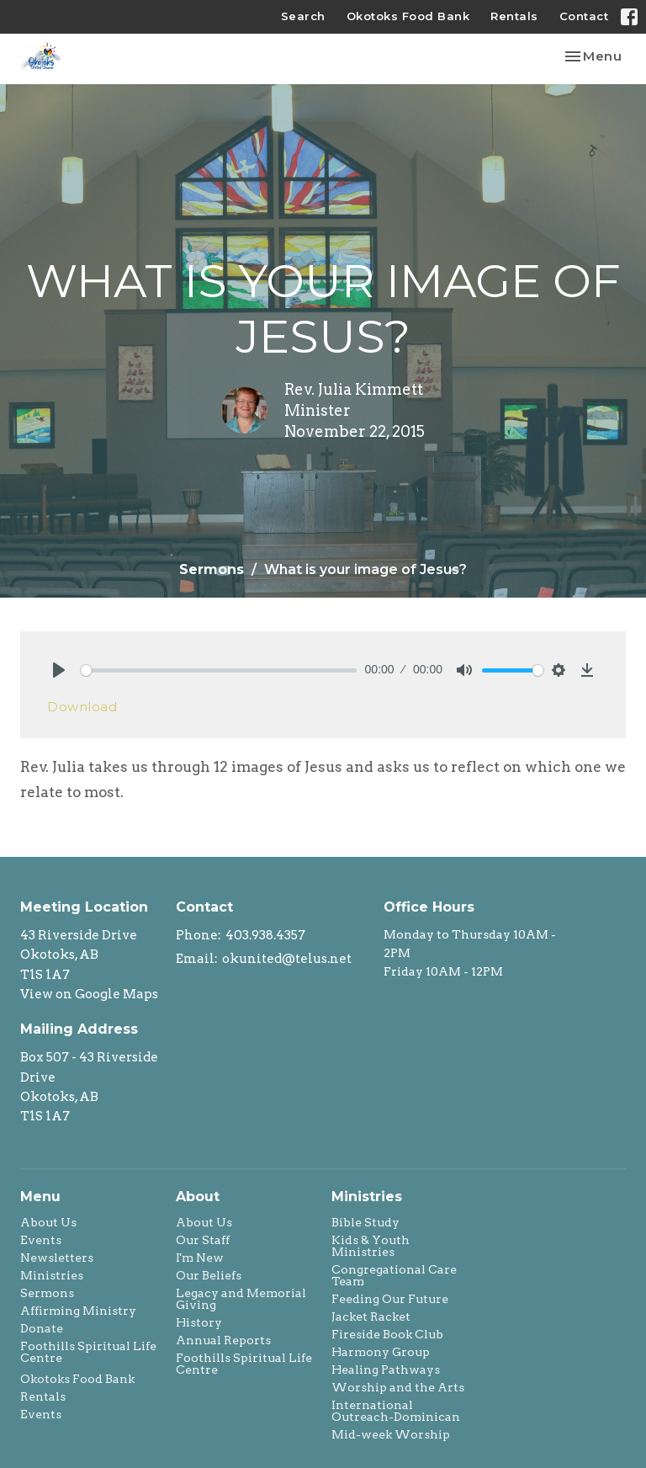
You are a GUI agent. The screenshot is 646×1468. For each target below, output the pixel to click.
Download (82, 707)
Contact (584, 16)
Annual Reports (223, 1340)
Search (303, 16)
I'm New (200, 1257)
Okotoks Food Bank (408, 16)
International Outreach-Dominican (395, 1410)
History (199, 1322)
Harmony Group (380, 1352)
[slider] (219, 670)
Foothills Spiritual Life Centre (88, 1351)
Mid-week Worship (390, 1434)
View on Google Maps (89, 994)
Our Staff (203, 1240)
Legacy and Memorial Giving (241, 1298)
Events (40, 1240)
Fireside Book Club (387, 1334)
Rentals (514, 16)
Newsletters (56, 1257)
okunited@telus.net (287, 958)
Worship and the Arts (397, 1387)
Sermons (211, 569)
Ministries (51, 1275)
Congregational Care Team (394, 1275)
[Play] (58, 670)
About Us (48, 1222)
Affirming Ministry (78, 1310)
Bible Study (365, 1222)
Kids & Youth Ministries (370, 1245)
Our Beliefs (208, 1275)
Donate (41, 1328)
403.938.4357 (265, 935)
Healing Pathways (385, 1369)
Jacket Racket (370, 1316)
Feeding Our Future (389, 1299)
